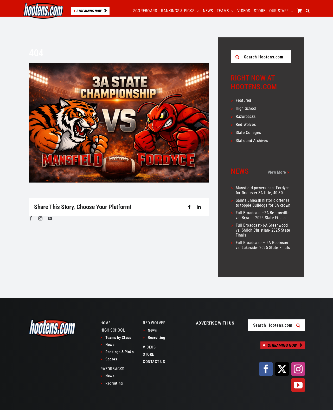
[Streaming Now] (282, 345)
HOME (105, 323)
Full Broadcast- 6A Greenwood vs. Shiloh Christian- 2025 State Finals (263, 230)
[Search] (237, 56)
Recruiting (111, 383)
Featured (243, 100)
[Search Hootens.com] (261, 56)
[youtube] (50, 218)
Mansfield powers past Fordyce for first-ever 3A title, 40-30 (263, 190)
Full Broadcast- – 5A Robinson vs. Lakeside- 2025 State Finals (263, 245)
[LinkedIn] (198, 207)
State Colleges (248, 132)
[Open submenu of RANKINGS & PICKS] (196, 11)
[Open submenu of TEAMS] (231, 11)
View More (278, 172)
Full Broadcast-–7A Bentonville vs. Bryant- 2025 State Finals (263, 215)
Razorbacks (245, 116)
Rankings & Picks (117, 351)
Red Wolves (246, 124)
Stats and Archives (252, 140)
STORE (148, 354)
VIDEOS (149, 347)
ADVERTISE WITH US (215, 323)
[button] (308, 11)
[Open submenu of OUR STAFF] (291, 11)
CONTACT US (154, 361)
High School (246, 108)
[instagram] (40, 218)
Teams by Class (115, 337)
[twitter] (282, 369)
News (107, 344)
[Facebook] (189, 207)
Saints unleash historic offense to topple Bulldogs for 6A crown (263, 203)
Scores (108, 359)
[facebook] (31, 218)
